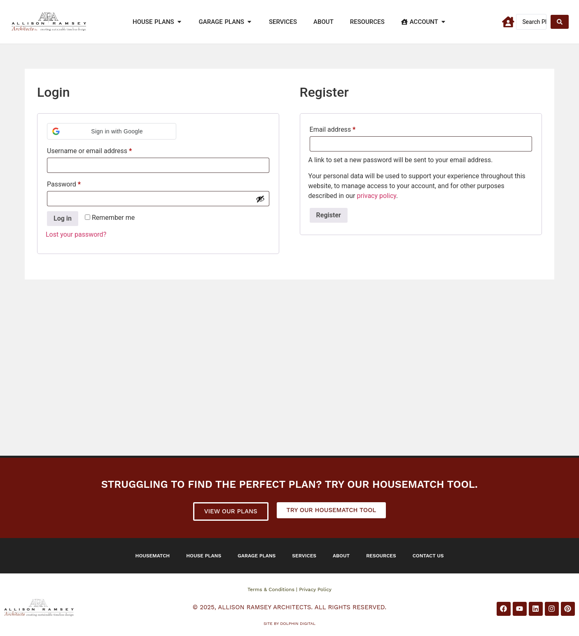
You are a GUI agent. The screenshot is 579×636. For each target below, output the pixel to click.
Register (328, 215)
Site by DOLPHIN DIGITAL (289, 623)
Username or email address (102, 149)
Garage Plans (256, 556)
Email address (345, 128)
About (341, 556)
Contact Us (428, 556)
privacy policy (376, 196)
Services (304, 556)
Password (76, 183)
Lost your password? (76, 234)
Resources (381, 556)
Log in (63, 218)
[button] (111, 131)
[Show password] (260, 198)
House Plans (203, 556)
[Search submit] (560, 22)
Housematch (152, 556)
